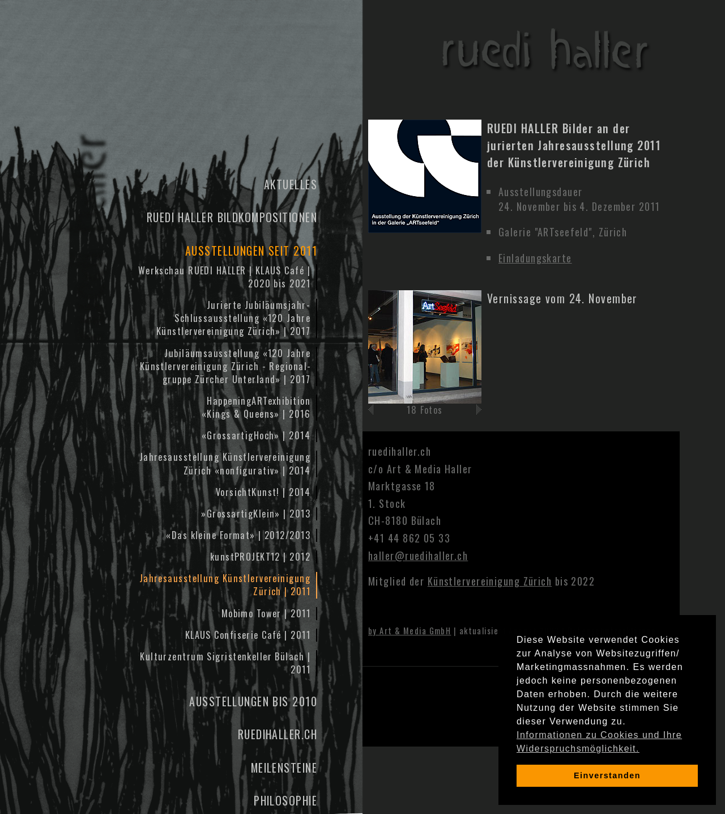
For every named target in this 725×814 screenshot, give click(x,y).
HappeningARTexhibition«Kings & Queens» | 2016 (256, 407)
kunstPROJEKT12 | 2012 (260, 556)
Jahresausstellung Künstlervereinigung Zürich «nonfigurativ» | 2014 (224, 463)
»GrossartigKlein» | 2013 (255, 513)
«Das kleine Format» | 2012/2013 (238, 535)
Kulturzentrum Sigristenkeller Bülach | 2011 (225, 663)
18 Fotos (425, 410)
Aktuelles (290, 184)
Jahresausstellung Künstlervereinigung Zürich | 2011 (224, 584)
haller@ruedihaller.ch (418, 555)
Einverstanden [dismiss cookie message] (607, 775)
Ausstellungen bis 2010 (253, 701)
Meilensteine (284, 767)
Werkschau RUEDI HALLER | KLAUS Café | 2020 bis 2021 (224, 277)
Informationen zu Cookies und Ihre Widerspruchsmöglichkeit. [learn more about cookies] (599, 741)
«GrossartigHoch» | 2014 (256, 435)
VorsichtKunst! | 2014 (263, 492)
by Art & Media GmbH (409, 631)
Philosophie (285, 800)
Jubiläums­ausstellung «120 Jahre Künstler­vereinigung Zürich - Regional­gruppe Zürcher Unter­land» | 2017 (225, 366)
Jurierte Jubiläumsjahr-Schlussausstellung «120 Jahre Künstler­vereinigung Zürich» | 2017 (233, 318)
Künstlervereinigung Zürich (490, 581)
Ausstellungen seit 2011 (251, 250)
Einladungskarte (535, 258)
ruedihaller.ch (277, 734)
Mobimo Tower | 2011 (265, 613)
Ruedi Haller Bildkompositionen (232, 217)
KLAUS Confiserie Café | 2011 (247, 635)
